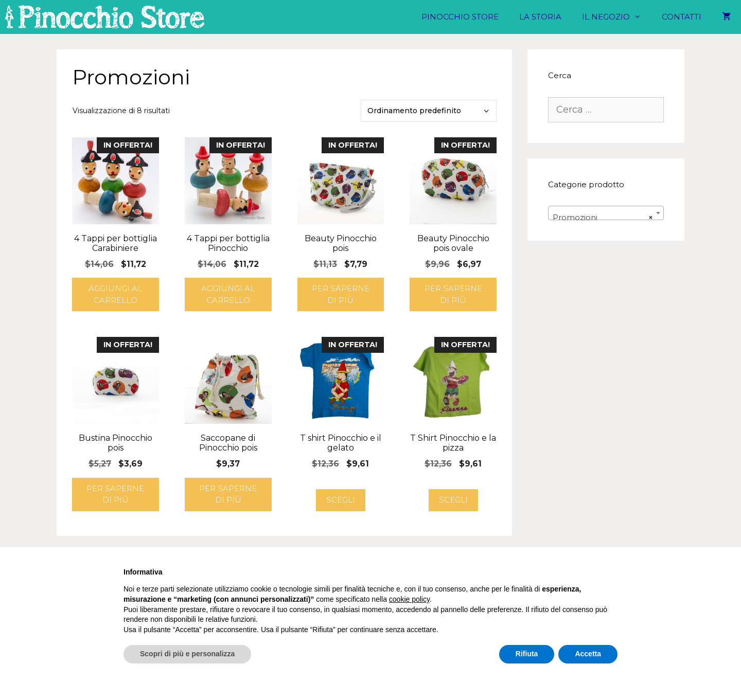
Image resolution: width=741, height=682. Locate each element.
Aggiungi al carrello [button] (115, 294)
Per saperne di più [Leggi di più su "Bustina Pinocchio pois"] (115, 494)
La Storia (540, 17)
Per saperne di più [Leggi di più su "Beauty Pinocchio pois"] (340, 294)
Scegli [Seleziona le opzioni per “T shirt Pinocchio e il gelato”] (340, 500)
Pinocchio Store (460, 17)
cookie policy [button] (409, 599)
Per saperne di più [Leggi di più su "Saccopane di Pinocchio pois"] (228, 494)
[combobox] (606, 213)
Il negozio (616, 17)
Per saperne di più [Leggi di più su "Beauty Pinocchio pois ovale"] (453, 294)
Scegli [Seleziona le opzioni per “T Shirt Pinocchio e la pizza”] (453, 500)
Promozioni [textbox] (603, 217)
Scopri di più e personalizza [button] (187, 654)
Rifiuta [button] (527, 654)
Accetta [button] (588, 654)
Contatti (681, 17)
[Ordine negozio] (429, 111)
